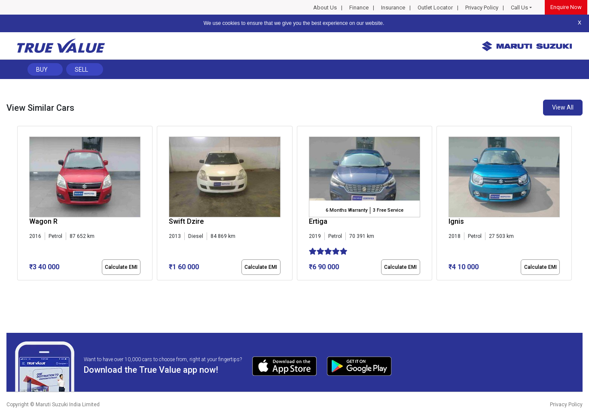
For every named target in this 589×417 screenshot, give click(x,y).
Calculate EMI (121, 267)
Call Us (519, 7)
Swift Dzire (186, 221)
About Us (325, 7)
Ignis (456, 221)
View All (563, 107)
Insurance (393, 7)
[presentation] (21, 205)
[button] (19, 287)
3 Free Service (388, 210)
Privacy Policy (481, 7)
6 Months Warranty (346, 210)
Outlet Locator (435, 7)
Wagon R (43, 221)
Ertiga (318, 221)
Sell (81, 69)
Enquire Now (566, 7)
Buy (42, 69)
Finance (359, 7)
